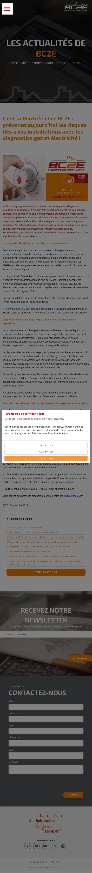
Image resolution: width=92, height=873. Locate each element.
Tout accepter (46, 458)
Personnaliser (46, 452)
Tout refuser (46, 445)
